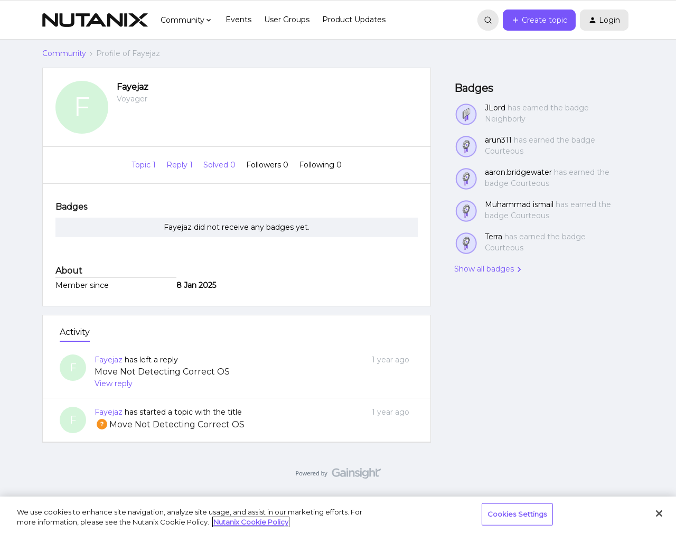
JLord (495, 108)
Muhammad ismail (519, 204)
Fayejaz (132, 87)
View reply (114, 383)
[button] (539, 20)
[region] (338, 515)
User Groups (286, 19)
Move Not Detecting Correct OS (162, 372)
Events (238, 19)
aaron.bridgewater (518, 172)
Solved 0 (220, 165)
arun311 (498, 140)
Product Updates (354, 19)
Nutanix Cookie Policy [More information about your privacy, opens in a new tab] (250, 522)
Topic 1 (145, 165)
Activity (75, 332)
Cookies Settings (517, 514)
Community (64, 53)
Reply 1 (180, 165)
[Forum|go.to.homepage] (95, 20)
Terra (493, 236)
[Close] (659, 513)
